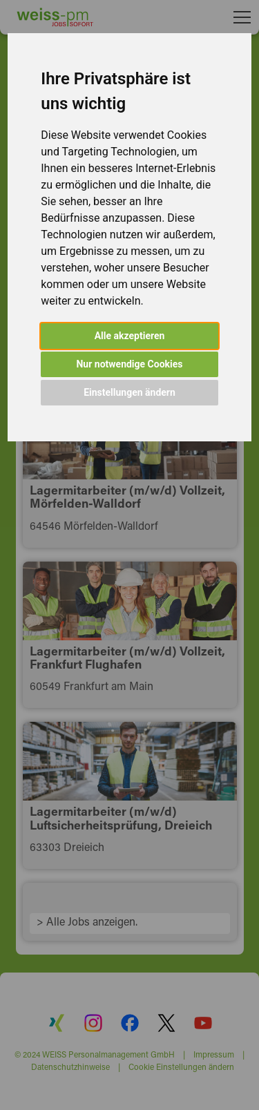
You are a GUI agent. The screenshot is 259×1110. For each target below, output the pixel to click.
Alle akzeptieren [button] (130, 335)
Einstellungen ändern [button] (129, 392)
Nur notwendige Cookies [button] (129, 364)
